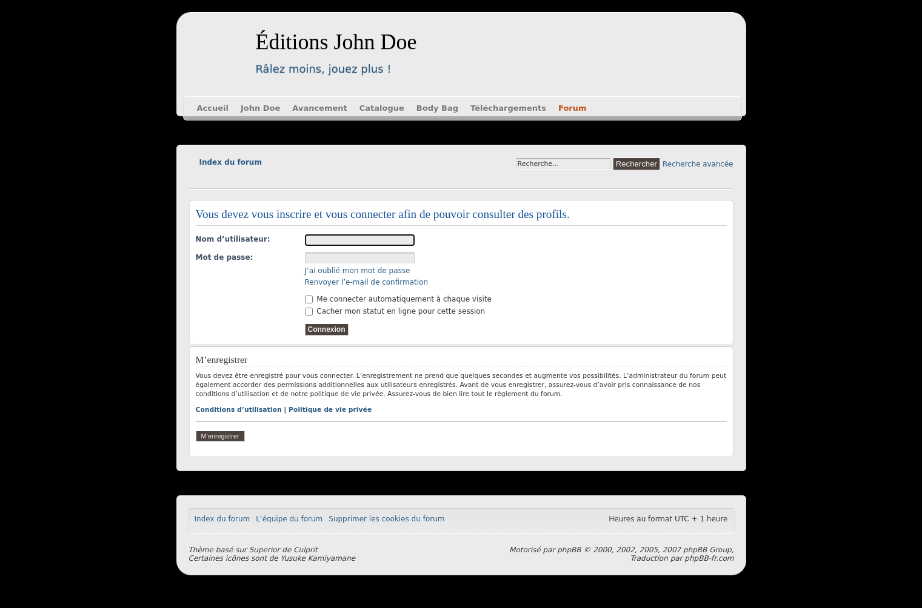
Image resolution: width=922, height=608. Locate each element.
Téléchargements (508, 108)
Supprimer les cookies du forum (386, 519)
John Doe (260, 108)
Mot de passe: (224, 257)
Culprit (305, 550)
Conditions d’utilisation (239, 410)
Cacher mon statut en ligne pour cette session (395, 311)
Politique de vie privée (330, 410)
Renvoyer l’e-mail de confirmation (367, 282)
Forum (572, 108)
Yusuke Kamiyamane (318, 558)
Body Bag (437, 108)
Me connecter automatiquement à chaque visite (398, 299)
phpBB (569, 550)
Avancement (319, 108)
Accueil (213, 108)
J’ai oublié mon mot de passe (357, 270)
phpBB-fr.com (708, 558)
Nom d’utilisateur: (233, 239)
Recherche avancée (698, 164)
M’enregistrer (220, 436)
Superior (264, 550)
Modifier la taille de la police (198, 179)
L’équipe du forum (289, 519)
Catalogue (381, 108)
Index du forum (230, 162)
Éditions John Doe (336, 42)
